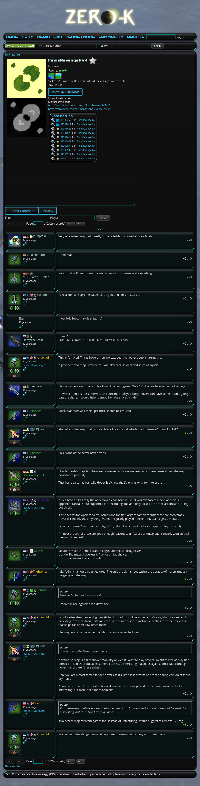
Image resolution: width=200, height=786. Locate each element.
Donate (136, 37)
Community (111, 37)
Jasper (37, 415)
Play (27, 37)
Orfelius (38, 708)
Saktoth (42, 299)
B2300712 (61, 158)
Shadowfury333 (33, 480)
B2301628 (61, 128)
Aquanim (43, 505)
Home (12, 37)
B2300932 (61, 150)
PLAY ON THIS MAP (65, 92)
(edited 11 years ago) (34, 512)
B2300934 (61, 145)
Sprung (41, 595)
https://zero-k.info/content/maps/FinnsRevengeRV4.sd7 (80, 109)
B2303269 (61, 120)
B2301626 (61, 133)
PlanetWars (80, 37)
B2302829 (61, 124)
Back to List (12, 55)
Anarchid (43, 362)
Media (43, 37)
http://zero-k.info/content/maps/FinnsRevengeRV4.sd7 (79, 105)
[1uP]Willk (39, 241)
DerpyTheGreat (33, 344)
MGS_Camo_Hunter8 (36, 282)
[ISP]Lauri (39, 434)
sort (100, 234)
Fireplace (36, 391)
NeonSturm (37, 259)
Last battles (62, 116)
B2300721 (61, 154)
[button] (157, 46)
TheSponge (40, 576)
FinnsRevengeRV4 (86, 120)
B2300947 (61, 141)
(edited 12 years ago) (34, 370)
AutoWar (39, 555)
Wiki (57, 37)
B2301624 (61, 137)
